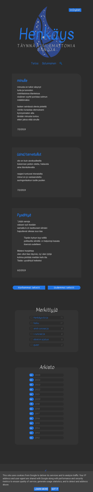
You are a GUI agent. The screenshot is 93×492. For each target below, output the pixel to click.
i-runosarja (39, 334)
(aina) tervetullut (29, 154)
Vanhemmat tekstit (29, 287)
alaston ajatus (41, 339)
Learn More (41, 489)
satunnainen (49, 63)
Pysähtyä (24, 215)
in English (75, 10)
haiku (36, 323)
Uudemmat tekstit (64, 287)
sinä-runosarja (41, 328)
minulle (22, 80)
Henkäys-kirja (40, 317)
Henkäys (46, 34)
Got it (55, 489)
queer (36, 345)
